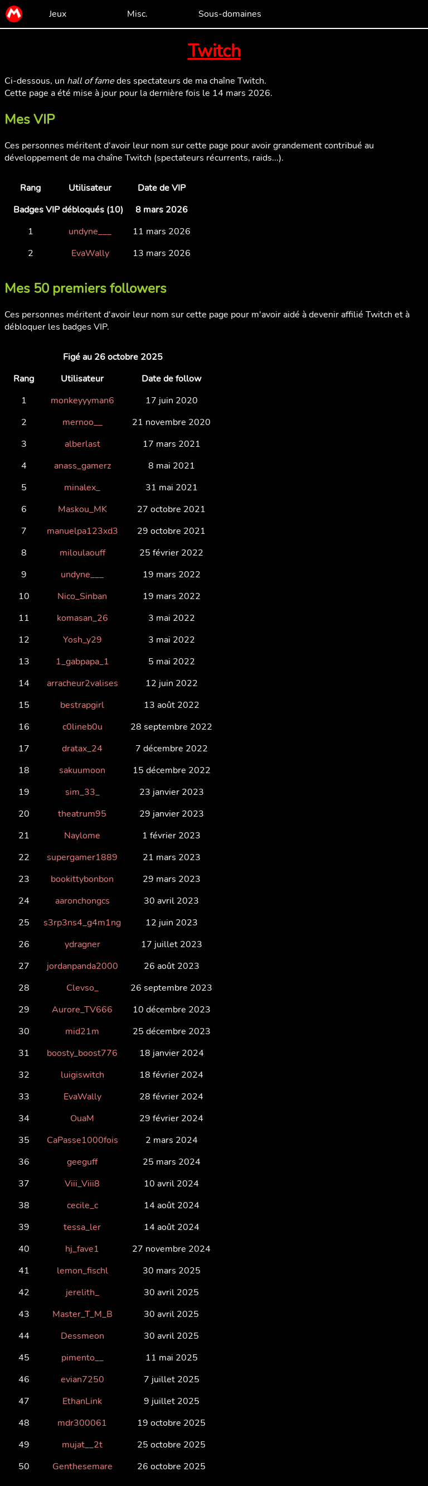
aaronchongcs (82, 901)
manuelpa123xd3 (82, 531)
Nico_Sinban (82, 596)
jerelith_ (82, 1292)
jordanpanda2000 (82, 966)
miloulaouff (82, 553)
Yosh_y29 (82, 640)
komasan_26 (82, 618)
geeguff (82, 1162)
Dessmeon (82, 1336)
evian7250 (82, 1379)
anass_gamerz (82, 466)
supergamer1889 (82, 857)
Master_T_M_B (82, 1314)
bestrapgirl (82, 705)
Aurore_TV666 (82, 1009)
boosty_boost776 (82, 1053)
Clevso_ (82, 988)
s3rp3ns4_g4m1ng (82, 922)
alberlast (82, 444)
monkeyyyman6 (82, 400)
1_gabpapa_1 (82, 661)
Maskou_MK (82, 509)
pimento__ (82, 1358)
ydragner (82, 944)
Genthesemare (82, 1466)
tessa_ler (82, 1227)
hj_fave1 (82, 1249)
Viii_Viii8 (82, 1184)
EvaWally (90, 253)
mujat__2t (82, 1445)
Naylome (82, 835)
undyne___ (90, 231)
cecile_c (82, 1205)
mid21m (82, 1031)
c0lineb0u (82, 727)
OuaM (82, 1118)
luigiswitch (82, 1075)
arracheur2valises (82, 683)
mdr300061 (82, 1423)
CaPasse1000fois (82, 1140)
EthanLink (82, 1401)
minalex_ (82, 487)
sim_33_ (82, 792)
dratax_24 (82, 748)
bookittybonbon (82, 879)
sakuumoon (82, 770)
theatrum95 (82, 814)
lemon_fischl (82, 1271)
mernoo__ (82, 422)
